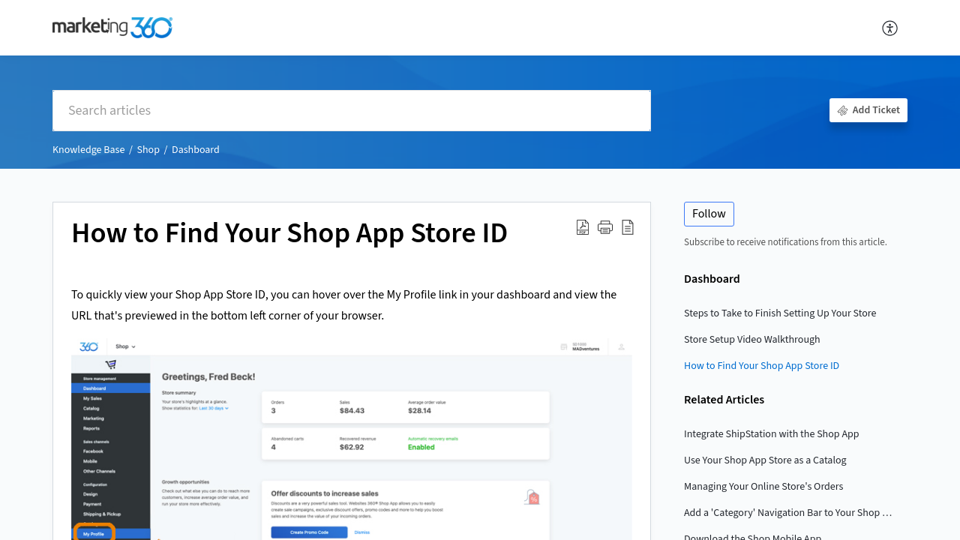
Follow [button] (709, 214)
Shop (147, 150)
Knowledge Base (88, 150)
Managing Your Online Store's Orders (764, 486)
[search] (351, 110)
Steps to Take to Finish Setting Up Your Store (780, 313)
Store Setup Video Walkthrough (752, 339)
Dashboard (196, 150)
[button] (605, 227)
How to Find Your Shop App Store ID (289, 234)
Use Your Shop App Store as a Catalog (765, 460)
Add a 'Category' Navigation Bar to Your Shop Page (788, 513)
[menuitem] (891, 27)
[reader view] (627, 227)
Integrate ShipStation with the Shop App (772, 434)
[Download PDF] (582, 227)
